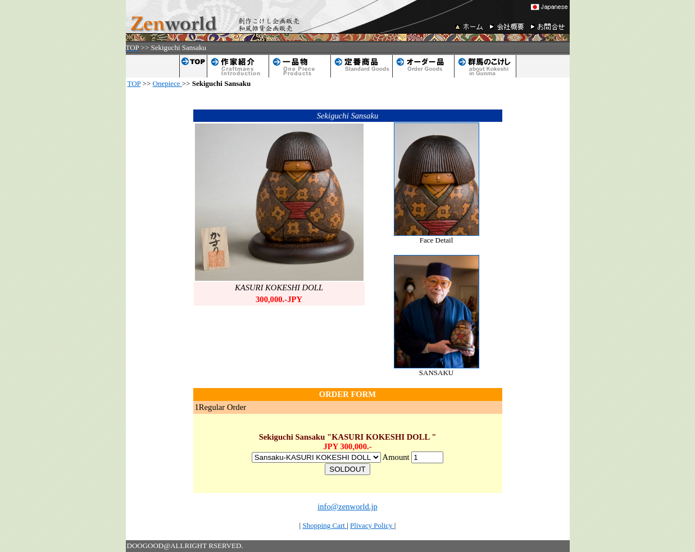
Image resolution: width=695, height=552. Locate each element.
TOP (134, 83)
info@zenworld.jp (347, 506)
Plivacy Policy (372, 525)
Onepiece (167, 83)
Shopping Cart (324, 525)
